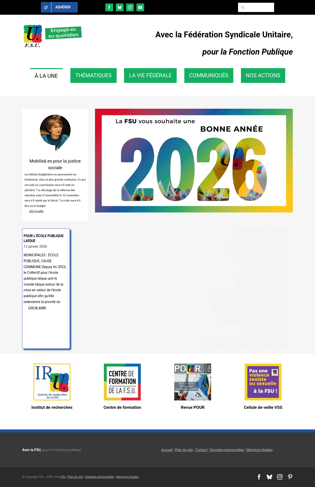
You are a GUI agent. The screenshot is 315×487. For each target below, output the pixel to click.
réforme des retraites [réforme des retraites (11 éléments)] (267, 332)
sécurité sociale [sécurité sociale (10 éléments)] (273, 344)
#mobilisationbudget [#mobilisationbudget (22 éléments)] (250, 245)
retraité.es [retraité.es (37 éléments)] (278, 319)
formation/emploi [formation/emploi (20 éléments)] (235, 307)
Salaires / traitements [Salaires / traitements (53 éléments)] (227, 344)
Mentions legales (127, 477)
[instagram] (130, 7)
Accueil (167, 450)
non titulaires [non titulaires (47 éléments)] (275, 307)
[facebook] (109, 7)
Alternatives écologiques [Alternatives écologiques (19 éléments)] (264, 258)
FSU (62, 477)
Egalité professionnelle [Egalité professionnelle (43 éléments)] (266, 282)
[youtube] (140, 7)
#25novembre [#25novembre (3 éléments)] (254, 233)
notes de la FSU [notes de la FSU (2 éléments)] (244, 319)
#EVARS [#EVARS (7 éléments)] (282, 233)
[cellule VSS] (263, 365)
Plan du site (184, 450)
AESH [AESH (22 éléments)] (284, 245)
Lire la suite (34, 211)
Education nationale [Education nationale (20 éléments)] (269, 270)
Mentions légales (260, 450)
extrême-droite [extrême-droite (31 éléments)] (274, 295)
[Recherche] (242, 7)
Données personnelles (227, 450)
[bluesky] (120, 7)
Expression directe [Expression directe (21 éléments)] (233, 295)
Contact (201, 450)
